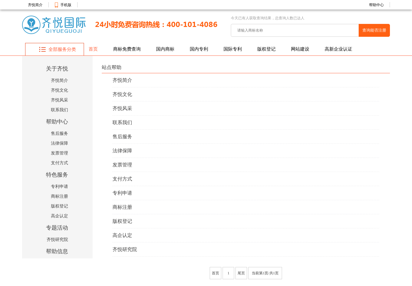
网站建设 (300, 49)
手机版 (65, 5)
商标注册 (59, 196)
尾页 (241, 273)
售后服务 (59, 133)
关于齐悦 (57, 69)
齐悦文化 (59, 90)
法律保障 (59, 143)
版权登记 (266, 49)
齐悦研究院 (57, 239)
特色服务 (57, 175)
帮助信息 (57, 251)
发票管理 (59, 153)
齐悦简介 (35, 5)
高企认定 (59, 216)
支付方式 (59, 163)
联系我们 (59, 110)
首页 (93, 49)
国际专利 (232, 49)
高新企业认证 (338, 49)
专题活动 (57, 228)
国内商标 (165, 49)
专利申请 (59, 186)
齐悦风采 (59, 100)
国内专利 (199, 49)
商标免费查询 (127, 49)
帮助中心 (376, 5)
